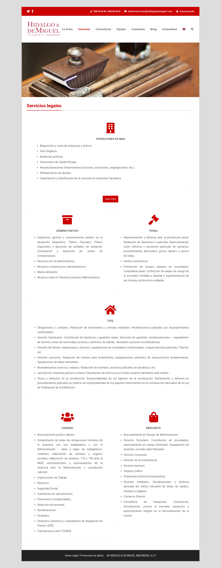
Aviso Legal (71, 555)
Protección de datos (92, 555)
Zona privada (187, 11)
